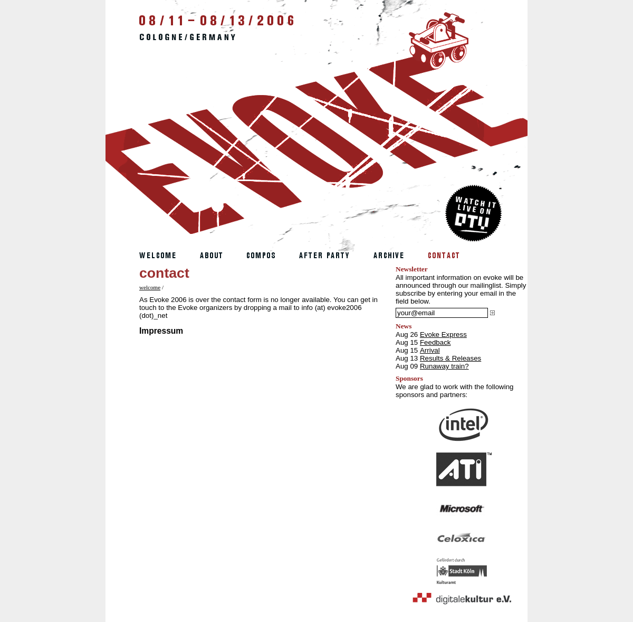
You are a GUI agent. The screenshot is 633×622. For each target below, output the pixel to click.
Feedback (435, 342)
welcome (149, 287)
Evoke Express (443, 334)
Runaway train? (444, 366)
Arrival (430, 350)
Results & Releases (450, 358)
